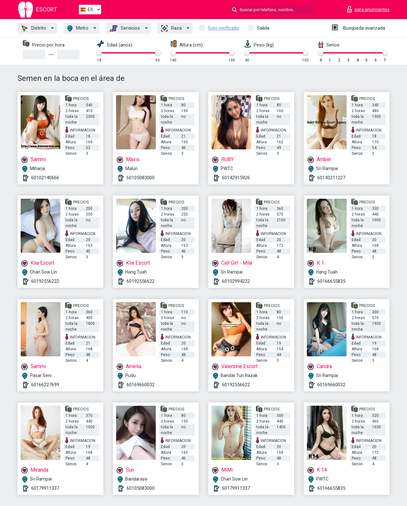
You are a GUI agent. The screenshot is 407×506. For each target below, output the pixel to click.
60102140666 (45, 178)
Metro (77, 28)
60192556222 (45, 281)
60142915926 (236, 178)
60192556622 (141, 281)
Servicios (125, 28)
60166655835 (331, 281)
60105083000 (141, 178)
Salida (263, 28)
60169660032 (141, 385)
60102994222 (236, 281)
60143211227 (331, 178)
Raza (171, 28)
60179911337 (45, 488)
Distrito (34, 28)
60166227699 (45, 385)
